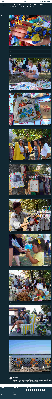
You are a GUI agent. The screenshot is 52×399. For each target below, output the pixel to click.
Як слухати (2, 389)
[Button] (3, 16)
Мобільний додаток (4, 391)
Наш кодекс (15, 391)
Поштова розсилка (3, 392)
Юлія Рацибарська (3, 5)
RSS (1, 394)
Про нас (14, 389)
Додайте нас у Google (47, 1)
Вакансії (14, 394)
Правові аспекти (15, 392)
